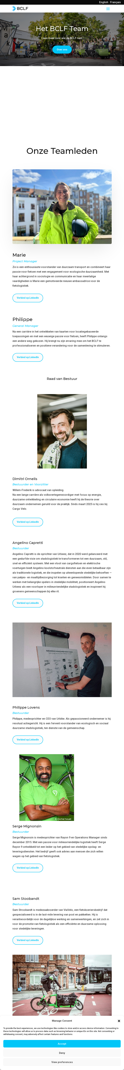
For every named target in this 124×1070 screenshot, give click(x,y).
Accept (62, 1043)
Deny (62, 1052)
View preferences (62, 1062)
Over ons (62, 49)
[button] (119, 1021)
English (103, 2)
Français (115, 2)
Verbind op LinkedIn (28, 297)
